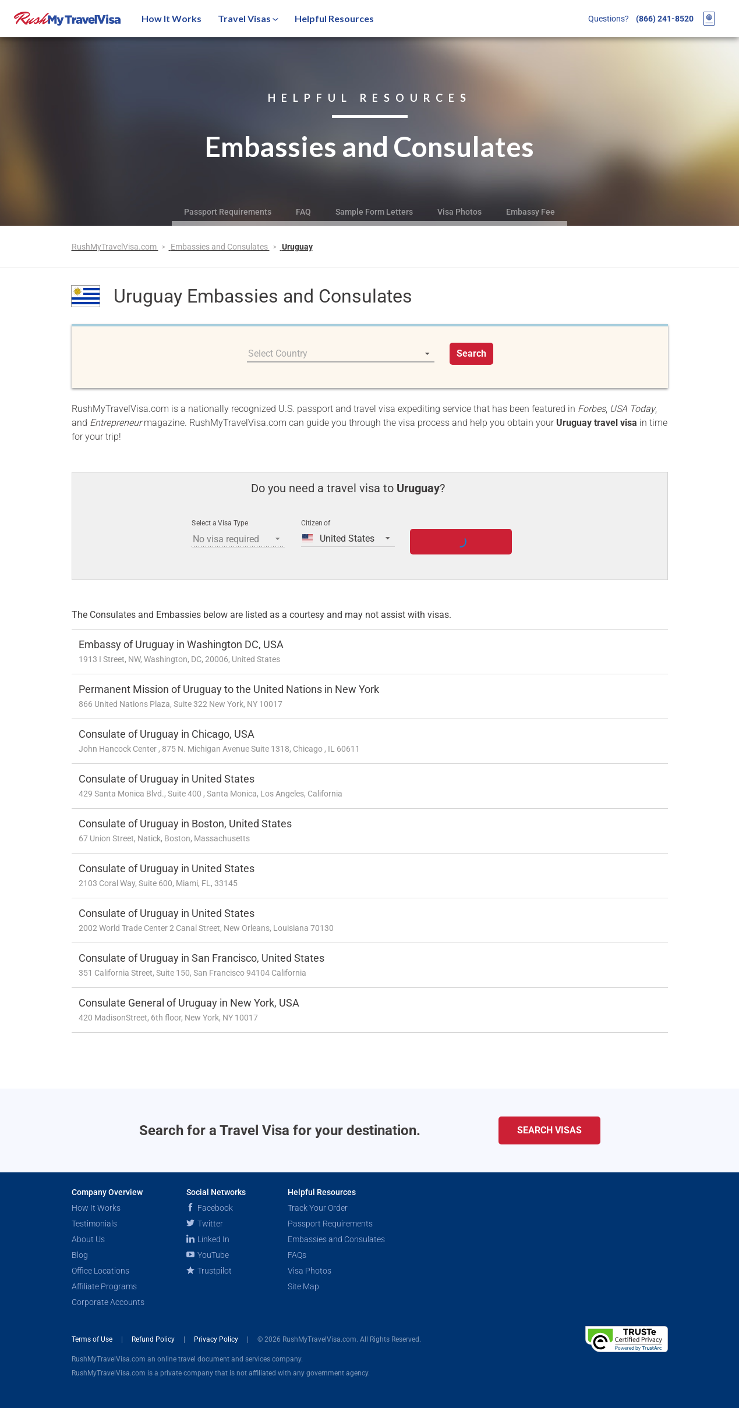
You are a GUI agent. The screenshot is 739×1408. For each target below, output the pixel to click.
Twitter (204, 1223)
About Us (88, 1239)
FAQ (303, 211)
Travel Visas (248, 18)
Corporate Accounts (108, 1302)
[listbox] (340, 353)
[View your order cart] (709, 18)
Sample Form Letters (374, 211)
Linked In (207, 1239)
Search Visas (549, 1130)
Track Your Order (318, 1208)
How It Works (171, 18)
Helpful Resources (334, 18)
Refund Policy (154, 1339)
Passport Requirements (227, 211)
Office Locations (100, 1270)
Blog (80, 1255)
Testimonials (94, 1223)
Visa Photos (459, 211)
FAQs (297, 1255)
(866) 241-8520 (665, 18)
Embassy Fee (530, 211)
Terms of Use (93, 1339)
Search (471, 353)
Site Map (303, 1286)
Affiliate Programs (104, 1286)
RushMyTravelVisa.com (115, 246)
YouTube (207, 1255)
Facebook (209, 1208)
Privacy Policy (217, 1339)
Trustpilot (209, 1270)
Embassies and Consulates (220, 246)
